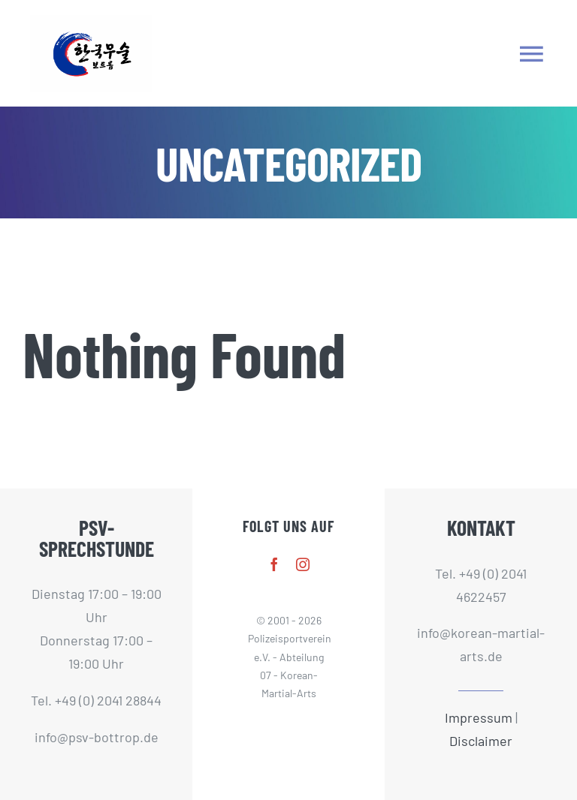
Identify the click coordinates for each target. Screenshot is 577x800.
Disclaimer (480, 740)
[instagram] (303, 564)
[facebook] (274, 564)
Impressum (478, 717)
